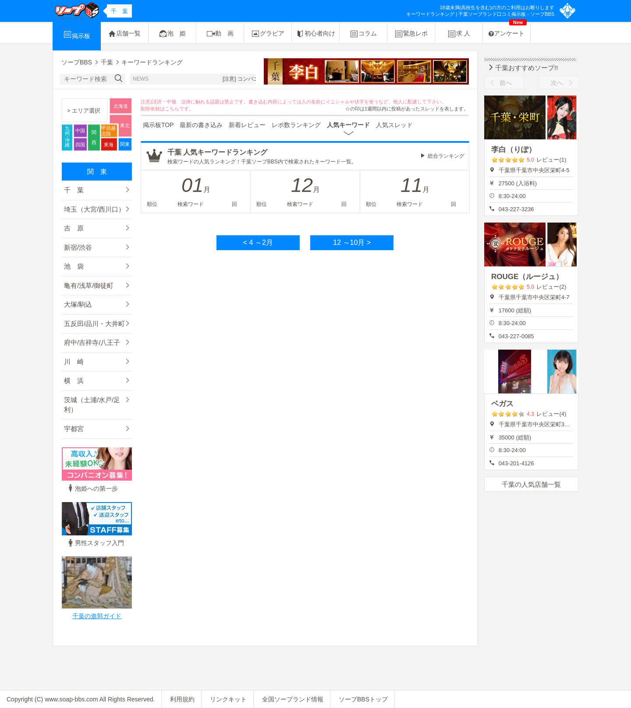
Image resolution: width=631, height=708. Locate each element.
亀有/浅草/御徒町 (88, 285)
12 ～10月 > (352, 242)
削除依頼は (153, 108)
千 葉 (74, 190)
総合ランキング (446, 156)
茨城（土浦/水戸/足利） (92, 405)
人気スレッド (394, 124)
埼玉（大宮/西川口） (94, 209)
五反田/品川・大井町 (94, 323)
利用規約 (182, 699)
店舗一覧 (124, 34)
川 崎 (74, 361)
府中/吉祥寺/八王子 (92, 342)
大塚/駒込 (78, 304)
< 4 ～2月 (258, 242)
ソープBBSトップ (363, 699)
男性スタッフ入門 (95, 542)
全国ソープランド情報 (292, 699)
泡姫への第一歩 (92, 488)
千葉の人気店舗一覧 (531, 484)
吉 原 (74, 228)
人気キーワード (348, 124)
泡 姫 (172, 33)
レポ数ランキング (296, 124)
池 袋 (74, 266)
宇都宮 (74, 428)
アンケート (508, 29)
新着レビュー (247, 124)
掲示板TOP (158, 124)
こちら (172, 108)
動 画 (220, 33)
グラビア (267, 33)
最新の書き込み (201, 124)
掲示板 (76, 34)
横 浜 (74, 380)
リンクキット (228, 699)
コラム (363, 33)
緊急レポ (411, 33)
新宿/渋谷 (78, 247)
